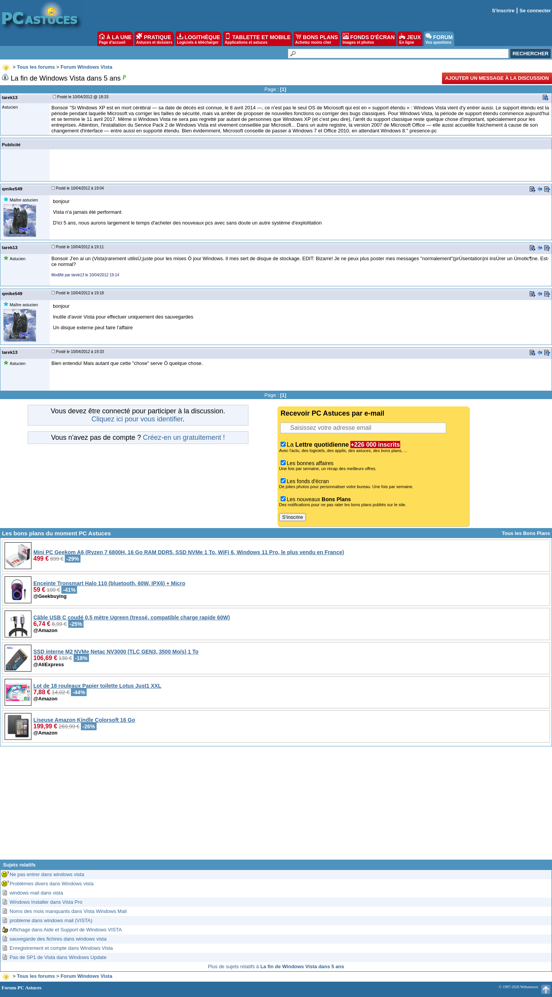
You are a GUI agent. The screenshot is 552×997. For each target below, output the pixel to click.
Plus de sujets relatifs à (276, 966)
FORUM (439, 39)
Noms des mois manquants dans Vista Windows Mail (68, 911)
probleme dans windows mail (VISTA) (51, 920)
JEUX (410, 39)
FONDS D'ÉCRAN (369, 39)
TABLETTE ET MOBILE (258, 39)
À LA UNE (115, 39)
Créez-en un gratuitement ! (184, 437)
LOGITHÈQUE (198, 39)
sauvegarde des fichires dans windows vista (58, 939)
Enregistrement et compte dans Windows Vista (61, 948)
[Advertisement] (276, 806)
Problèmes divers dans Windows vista (52, 883)
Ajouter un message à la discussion (497, 78)
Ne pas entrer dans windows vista (47, 874)
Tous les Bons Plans (526, 533)
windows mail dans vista (36, 893)
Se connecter (535, 10)
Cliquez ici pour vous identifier (136, 419)
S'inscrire (503, 10)
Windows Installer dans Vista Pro (46, 902)
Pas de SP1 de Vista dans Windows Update (58, 957)
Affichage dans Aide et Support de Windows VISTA (66, 930)
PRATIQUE (154, 39)
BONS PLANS (316, 39)
